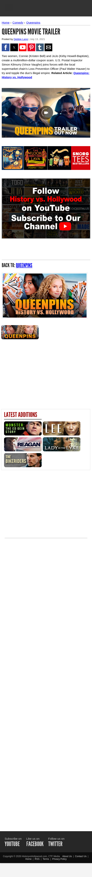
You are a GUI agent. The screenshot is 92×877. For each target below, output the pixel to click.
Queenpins (33, 22)
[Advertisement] (46, 681)
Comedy (17, 22)
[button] (9, 7)
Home (5, 22)
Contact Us (80, 856)
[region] (46, 372)
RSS (37, 859)
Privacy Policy (59, 859)
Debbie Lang (21, 39)
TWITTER (55, 844)
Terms (46, 859)
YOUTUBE (12, 844)
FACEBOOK (35, 844)
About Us (67, 856)
